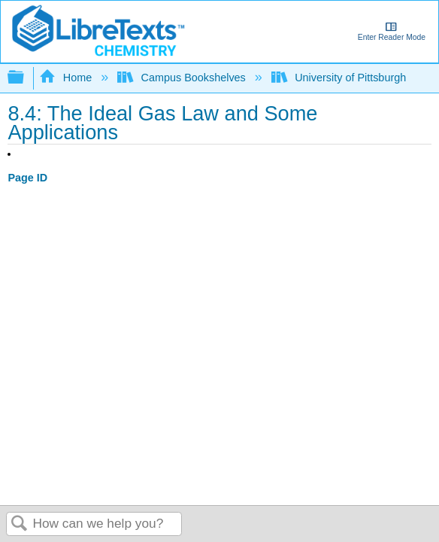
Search (19, 524)
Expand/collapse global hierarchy (25, 78)
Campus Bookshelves (183, 78)
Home (67, 78)
